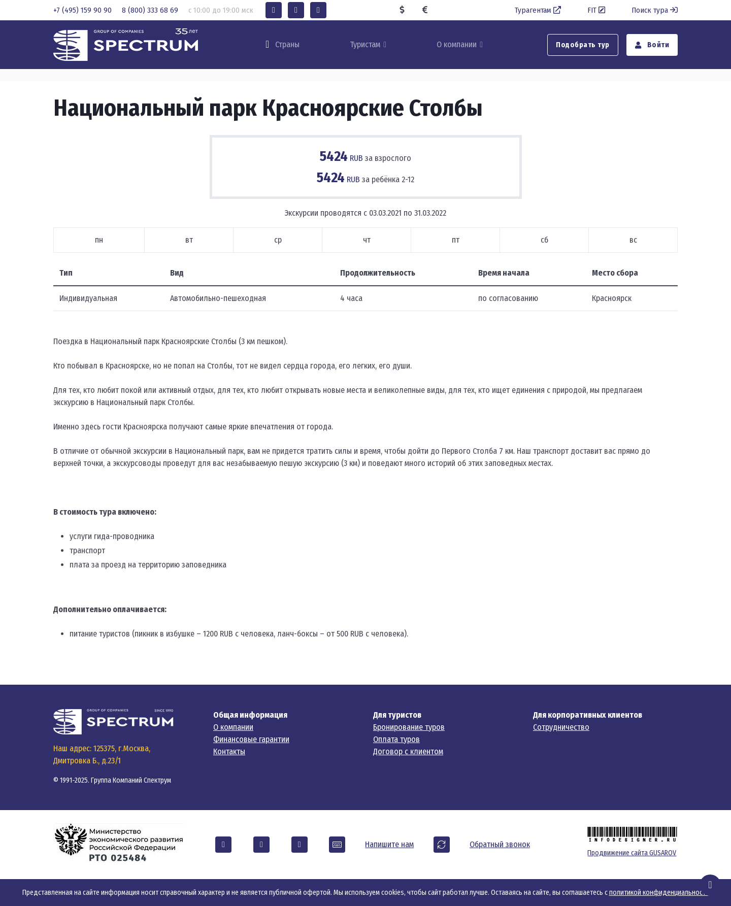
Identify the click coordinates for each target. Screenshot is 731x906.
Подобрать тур (583, 45)
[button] (273, 10)
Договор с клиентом (408, 751)
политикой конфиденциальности (659, 892)
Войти (652, 45)
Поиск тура (655, 10)
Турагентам (539, 10)
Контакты (229, 751)
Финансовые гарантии (251, 739)
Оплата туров (396, 739)
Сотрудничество (561, 727)
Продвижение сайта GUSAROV (631, 853)
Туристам (365, 44)
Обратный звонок (500, 844)
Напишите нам (389, 844)
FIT (597, 10)
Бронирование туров (409, 727)
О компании (457, 44)
